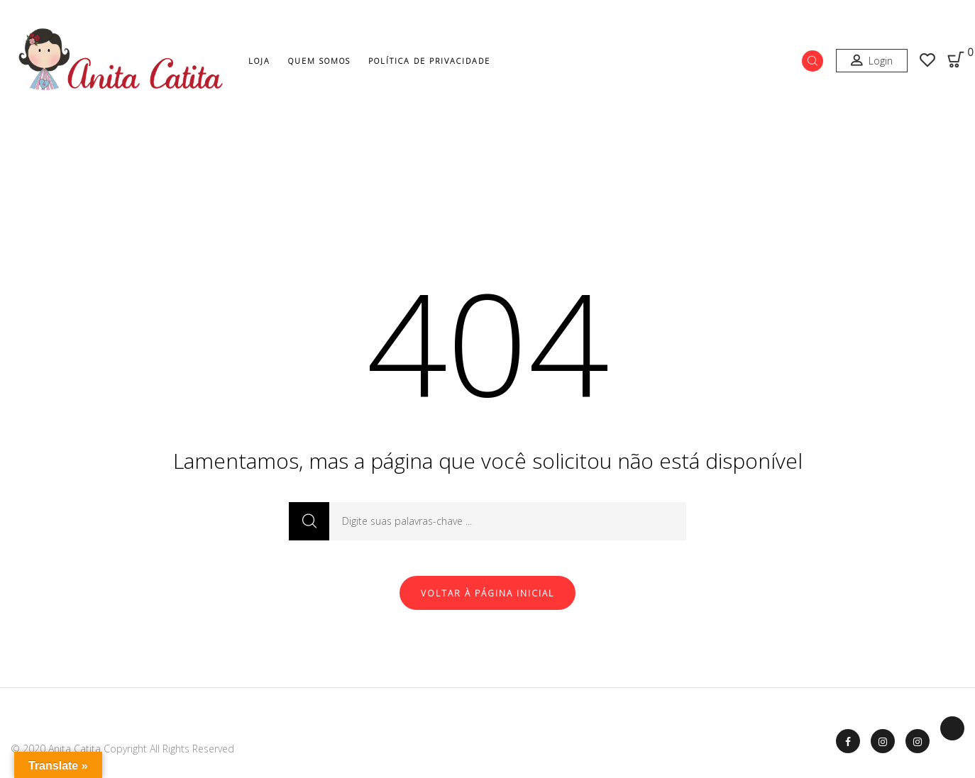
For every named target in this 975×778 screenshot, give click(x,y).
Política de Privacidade (429, 60)
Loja (259, 60)
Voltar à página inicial (487, 593)
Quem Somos (319, 60)
